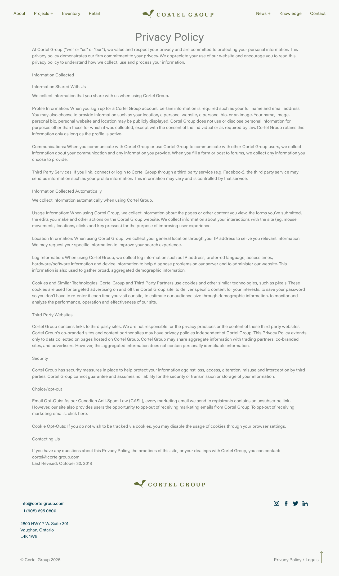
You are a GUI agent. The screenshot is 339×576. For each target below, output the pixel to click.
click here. (78, 414)
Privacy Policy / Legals (296, 560)
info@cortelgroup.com (42, 504)
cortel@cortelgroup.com (55, 457)
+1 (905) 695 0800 (38, 511)
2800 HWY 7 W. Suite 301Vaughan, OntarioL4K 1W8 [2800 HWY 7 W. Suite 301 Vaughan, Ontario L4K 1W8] (44, 530)
